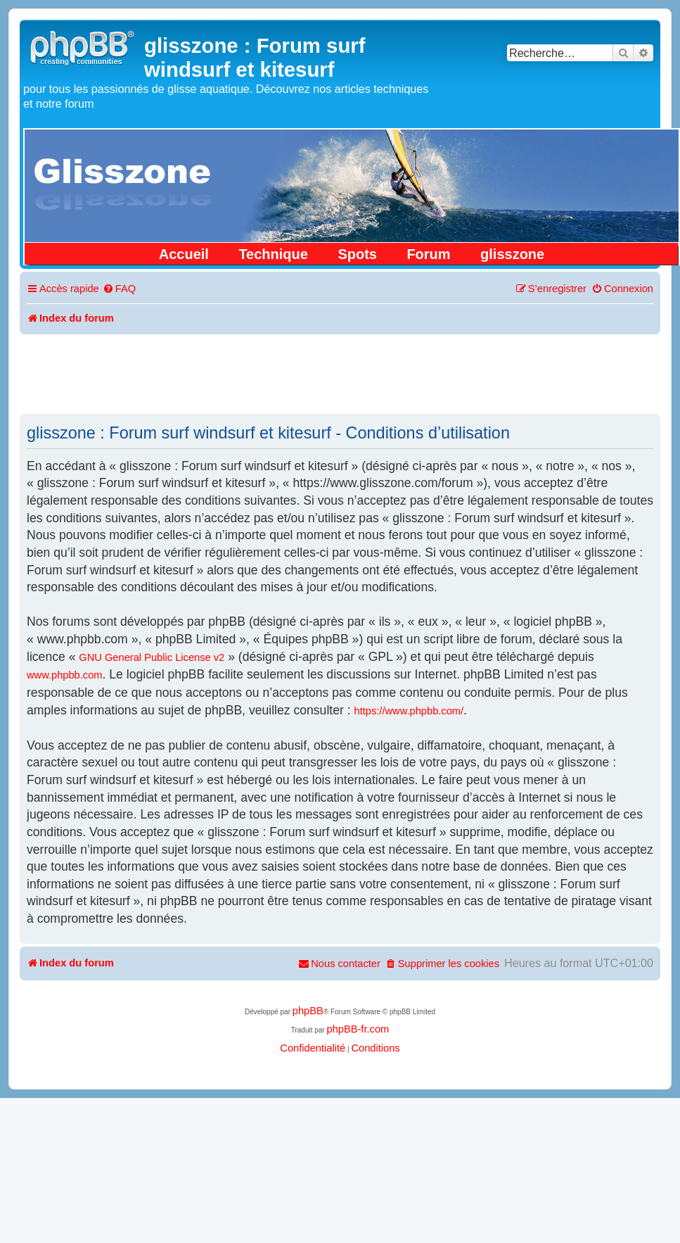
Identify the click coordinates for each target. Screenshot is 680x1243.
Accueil (184, 254)
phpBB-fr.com (357, 1029)
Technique (273, 254)
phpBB (308, 1010)
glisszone (512, 254)
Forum (428, 254)
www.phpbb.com (65, 675)
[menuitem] (119, 289)
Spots (357, 254)
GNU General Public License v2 (151, 657)
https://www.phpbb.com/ (409, 711)
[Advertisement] (340, 373)
